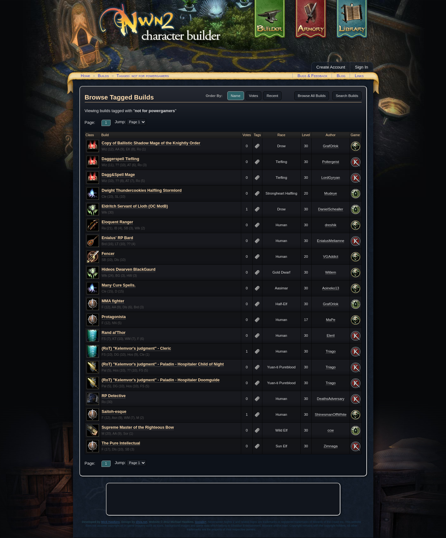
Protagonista (114, 317)
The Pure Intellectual (121, 443)
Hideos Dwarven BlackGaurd (129, 269)
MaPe (330, 320)
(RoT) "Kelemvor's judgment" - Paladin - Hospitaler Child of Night (163, 364)
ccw (330, 430)
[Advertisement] (223, 499)
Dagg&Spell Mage (118, 174)
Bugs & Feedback (312, 75)
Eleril (330, 335)
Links (359, 75)
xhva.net (142, 521)
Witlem (330, 272)
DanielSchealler (330, 209)
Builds (103, 75)
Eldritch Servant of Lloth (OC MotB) (135, 206)
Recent (272, 96)
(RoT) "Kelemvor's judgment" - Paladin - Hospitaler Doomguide (161, 380)
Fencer (108, 253)
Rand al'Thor (114, 332)
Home (85, 75)
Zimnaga (331, 446)
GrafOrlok (330, 146)
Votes (253, 96)
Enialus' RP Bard (117, 238)
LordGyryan (330, 177)
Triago (331, 351)
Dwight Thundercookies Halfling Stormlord (142, 190)
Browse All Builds (312, 96)
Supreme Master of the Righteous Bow (138, 427)
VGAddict (330, 256)
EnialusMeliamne (330, 241)
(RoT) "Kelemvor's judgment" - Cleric (136, 348)
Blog (341, 75)
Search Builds (347, 96)
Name (236, 96)
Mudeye (330, 193)
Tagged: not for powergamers (143, 75)
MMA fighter (113, 301)
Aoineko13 (330, 288)
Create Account (330, 67)
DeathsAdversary (331, 399)
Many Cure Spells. (119, 285)
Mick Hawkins (110, 521)
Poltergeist (330, 162)
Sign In (361, 67)
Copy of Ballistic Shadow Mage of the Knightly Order (151, 143)
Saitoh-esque (114, 411)
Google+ (200, 521)
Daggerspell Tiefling (120, 159)
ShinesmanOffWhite (331, 414)
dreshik (331, 225)
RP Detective (114, 396)
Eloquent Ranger (117, 222)
